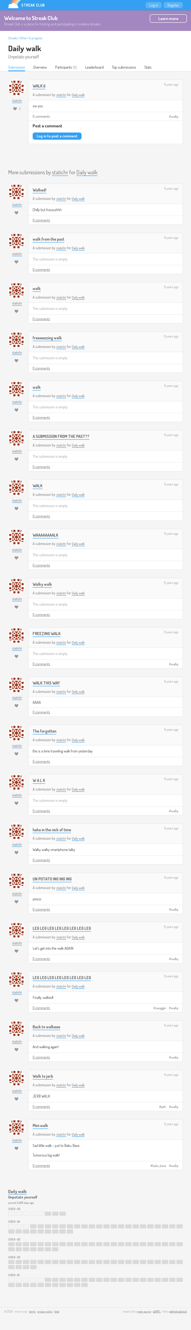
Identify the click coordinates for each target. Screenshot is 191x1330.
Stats (149, 67)
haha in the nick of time (54, 830)
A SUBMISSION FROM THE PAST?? (62, 436)
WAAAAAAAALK (46, 535)
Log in (153, 5)
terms (32, 1312)
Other (23, 38)
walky (174, 117)
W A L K (39, 780)
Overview (40, 67)
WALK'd (39, 86)
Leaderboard (95, 67)
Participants (64, 67)
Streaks (13, 38)
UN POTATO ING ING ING (53, 879)
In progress (35, 38)
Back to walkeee (47, 1027)
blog (56, 1312)
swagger (160, 1008)
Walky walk (43, 584)
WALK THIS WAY (47, 683)
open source (144, 1312)
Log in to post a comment (57, 136)
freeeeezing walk (48, 338)
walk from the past (50, 239)
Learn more (168, 18)
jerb (163, 1107)
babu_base (159, 1166)
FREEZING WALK (47, 634)
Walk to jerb (44, 1076)
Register (173, 5)
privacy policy (45, 1312)
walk (37, 288)
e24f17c (157, 1312)
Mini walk (41, 1125)
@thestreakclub (178, 1312)
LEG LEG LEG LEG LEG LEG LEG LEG (63, 928)
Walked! (40, 190)
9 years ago (171, 85)
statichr (61, 95)
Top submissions (125, 67)
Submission (16, 67)
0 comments (41, 116)
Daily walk (24, 48)
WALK (38, 486)
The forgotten (46, 731)
